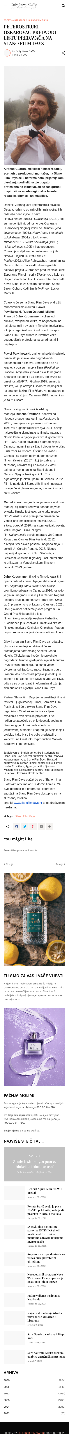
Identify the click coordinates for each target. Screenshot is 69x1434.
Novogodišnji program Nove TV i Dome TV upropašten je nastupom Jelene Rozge (45, 1278)
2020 (34, 1380)
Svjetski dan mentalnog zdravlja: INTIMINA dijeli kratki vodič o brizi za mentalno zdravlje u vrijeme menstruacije (45, 1234)
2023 (34, 1400)
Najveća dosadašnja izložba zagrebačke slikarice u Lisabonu (44, 1316)
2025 (34, 1413)
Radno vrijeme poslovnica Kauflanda (43, 1297)
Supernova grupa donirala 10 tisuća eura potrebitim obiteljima (46, 1257)
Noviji (9, 864)
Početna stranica (14, 20)
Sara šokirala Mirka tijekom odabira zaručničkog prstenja (46, 1354)
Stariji (59, 864)
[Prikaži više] (49, 826)
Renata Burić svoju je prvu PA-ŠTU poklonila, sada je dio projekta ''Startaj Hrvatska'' (46, 1210)
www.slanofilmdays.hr (28, 802)
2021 (34, 1387)
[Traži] (64, 6)
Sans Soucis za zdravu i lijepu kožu (46, 1336)
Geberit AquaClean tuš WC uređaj (44, 1190)
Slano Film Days (38, 20)
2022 (34, 1394)
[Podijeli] (63, 53)
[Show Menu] (5, 6)
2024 (34, 1407)
